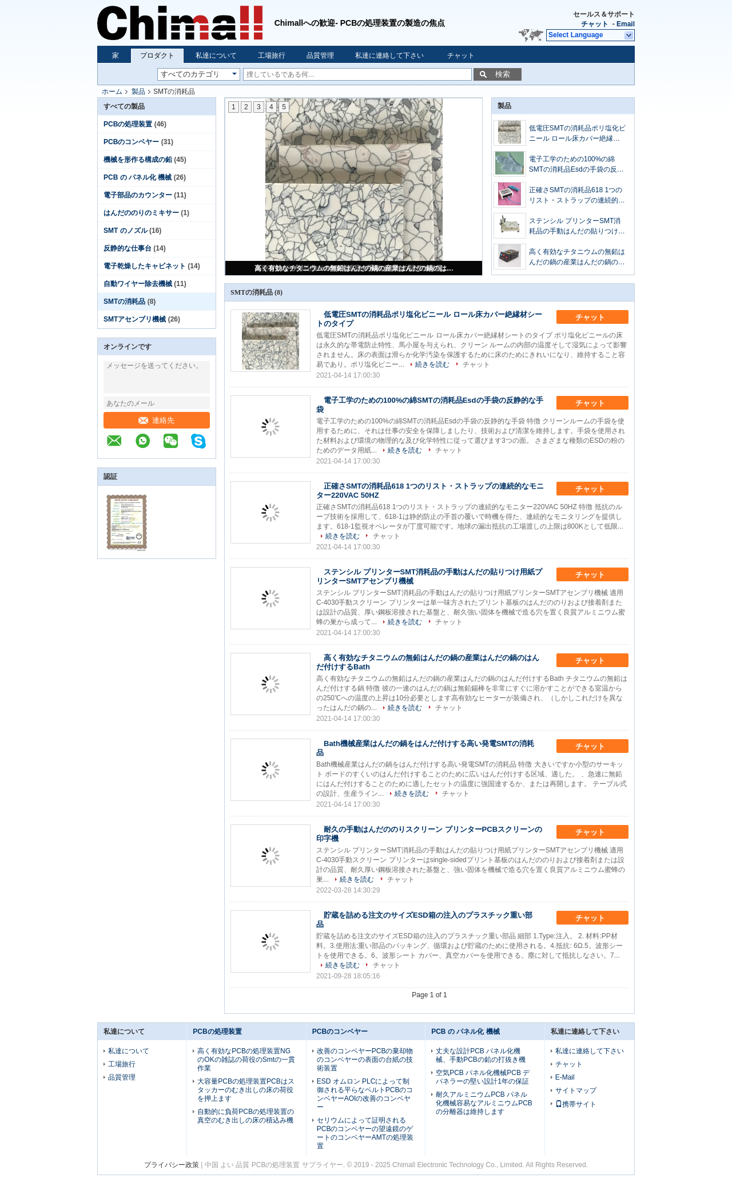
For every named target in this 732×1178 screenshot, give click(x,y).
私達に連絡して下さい (389, 55)
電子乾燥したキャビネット (145, 266)
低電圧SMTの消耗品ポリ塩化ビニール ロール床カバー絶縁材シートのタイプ (577, 134)
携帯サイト (575, 1104)
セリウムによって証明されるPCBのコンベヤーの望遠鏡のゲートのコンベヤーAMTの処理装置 (365, 1133)
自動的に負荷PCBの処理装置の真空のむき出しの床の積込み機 (245, 1116)
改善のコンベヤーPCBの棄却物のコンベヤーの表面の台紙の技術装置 (365, 1059)
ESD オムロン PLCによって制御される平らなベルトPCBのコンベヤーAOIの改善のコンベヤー (365, 1094)
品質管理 (320, 55)
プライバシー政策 (171, 1165)
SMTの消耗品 (124, 302)
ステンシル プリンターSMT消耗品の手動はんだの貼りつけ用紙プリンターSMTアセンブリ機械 (577, 226)
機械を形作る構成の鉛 (138, 160)
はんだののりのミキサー (141, 213)
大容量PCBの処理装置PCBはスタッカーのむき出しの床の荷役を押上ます (245, 1089)
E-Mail (565, 1077)
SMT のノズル (126, 231)
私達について (216, 55)
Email (625, 24)
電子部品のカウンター (138, 195)
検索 (502, 74)
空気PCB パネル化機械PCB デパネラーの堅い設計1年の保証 (483, 1077)
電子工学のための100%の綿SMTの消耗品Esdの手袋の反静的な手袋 (576, 164)
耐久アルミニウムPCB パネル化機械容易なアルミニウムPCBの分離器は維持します (484, 1103)
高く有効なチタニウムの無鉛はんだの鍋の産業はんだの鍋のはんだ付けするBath (354, 268)
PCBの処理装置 (128, 124)
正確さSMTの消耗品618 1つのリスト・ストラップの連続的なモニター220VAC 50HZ (577, 195)
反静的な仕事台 (128, 248)
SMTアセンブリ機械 (135, 319)
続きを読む (432, 364)
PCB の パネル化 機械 (138, 177)
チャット (594, 24)
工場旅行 (271, 55)
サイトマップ (575, 1090)
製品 (138, 92)
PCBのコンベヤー (131, 142)
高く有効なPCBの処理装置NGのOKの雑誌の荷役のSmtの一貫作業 (246, 1059)
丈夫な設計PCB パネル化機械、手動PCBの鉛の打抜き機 (481, 1055)
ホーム (112, 92)
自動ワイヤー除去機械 (138, 284)
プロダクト (157, 55)
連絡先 (156, 420)
